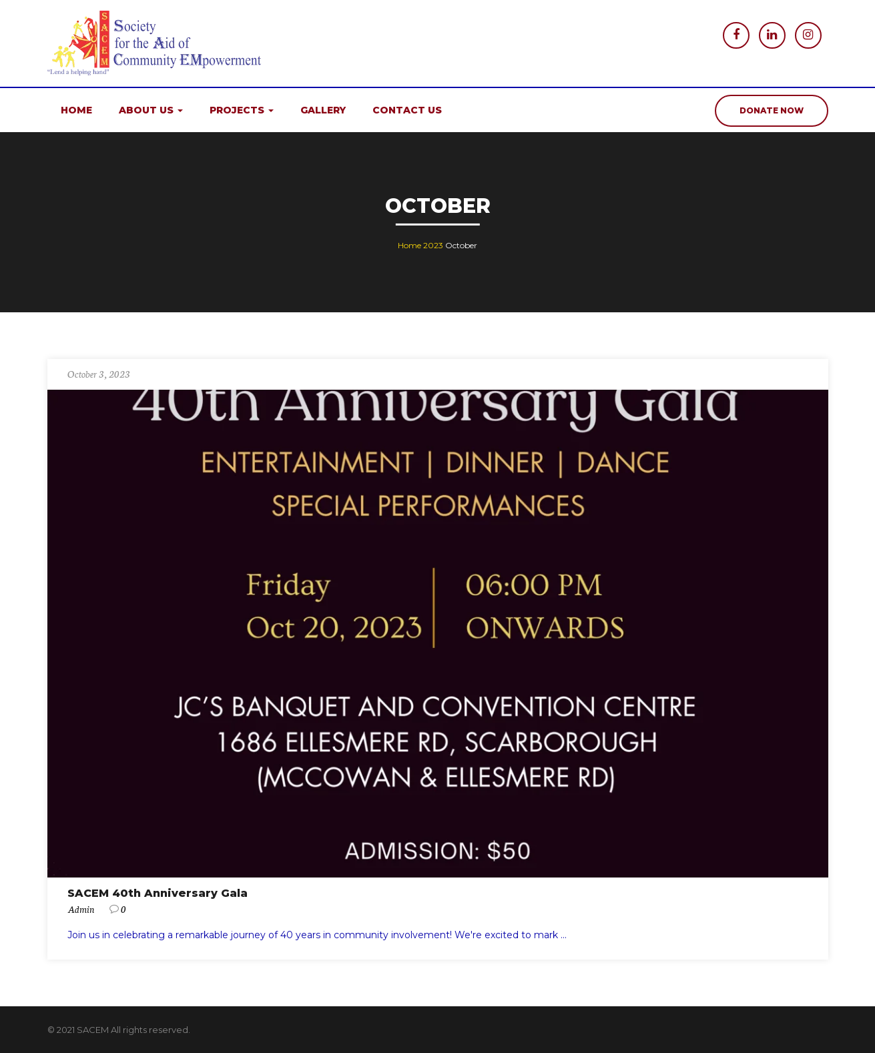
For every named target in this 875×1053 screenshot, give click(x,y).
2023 (433, 245)
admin (80, 909)
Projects (242, 110)
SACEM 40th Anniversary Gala (157, 893)
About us (151, 110)
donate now (772, 110)
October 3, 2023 (98, 373)
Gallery (323, 110)
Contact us (407, 110)
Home (76, 110)
